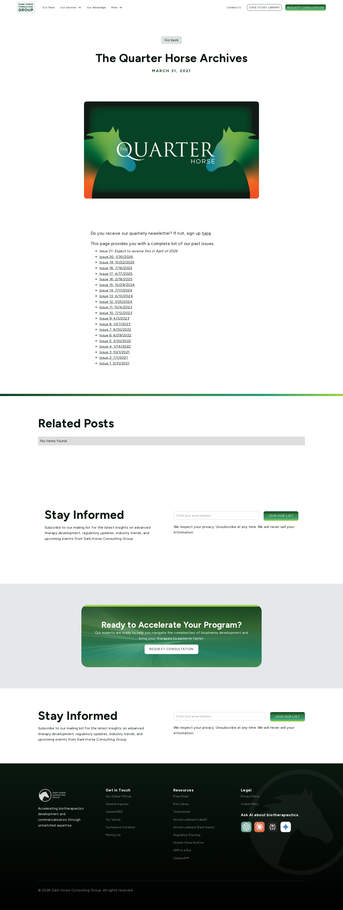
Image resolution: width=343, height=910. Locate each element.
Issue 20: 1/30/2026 (116, 257)
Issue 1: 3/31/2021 (114, 363)
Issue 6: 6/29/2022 (115, 335)
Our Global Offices (118, 796)
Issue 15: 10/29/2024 (117, 285)
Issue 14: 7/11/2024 (115, 290)
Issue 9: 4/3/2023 (114, 318)
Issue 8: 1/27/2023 (115, 324)
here (206, 233)
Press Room (181, 796)
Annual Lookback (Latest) (190, 819)
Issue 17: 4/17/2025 (115, 274)
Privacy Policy (250, 796)
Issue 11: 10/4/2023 (115, 307)
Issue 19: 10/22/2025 (117, 262)
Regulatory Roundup (187, 835)
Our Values (113, 819)
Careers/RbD (114, 811)
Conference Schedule (120, 827)
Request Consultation (305, 7)
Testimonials (181, 811)
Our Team (48, 7)
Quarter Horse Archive (188, 842)
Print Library (181, 804)
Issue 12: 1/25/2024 (115, 302)
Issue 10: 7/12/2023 (115, 313)
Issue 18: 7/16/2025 (115, 268)
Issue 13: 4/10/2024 (116, 296)
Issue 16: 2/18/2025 (115, 279)
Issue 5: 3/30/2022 (115, 341)
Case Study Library (264, 7)
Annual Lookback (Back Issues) (194, 827)
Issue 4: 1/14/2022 (115, 346)
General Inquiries (117, 804)
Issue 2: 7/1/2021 (113, 357)
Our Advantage (96, 7)
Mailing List (113, 835)
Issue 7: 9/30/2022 (115, 329)
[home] (26, 7)
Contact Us (234, 7)
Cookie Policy (250, 804)
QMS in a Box (182, 850)
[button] (71, 7)
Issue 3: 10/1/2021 (114, 352)
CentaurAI (181, 858)
